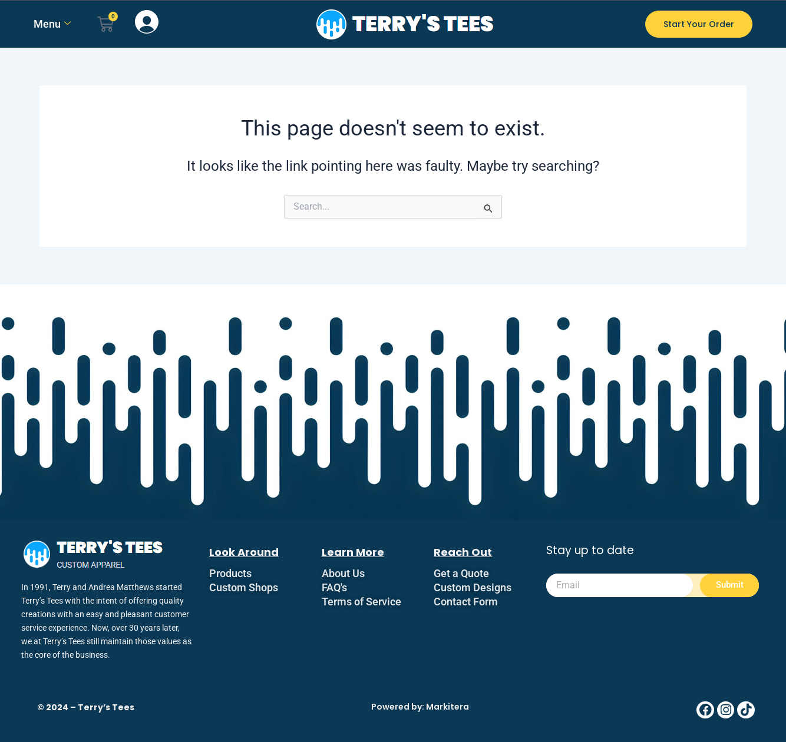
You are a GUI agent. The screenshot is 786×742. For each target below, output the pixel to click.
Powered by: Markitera (420, 707)
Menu (52, 24)
